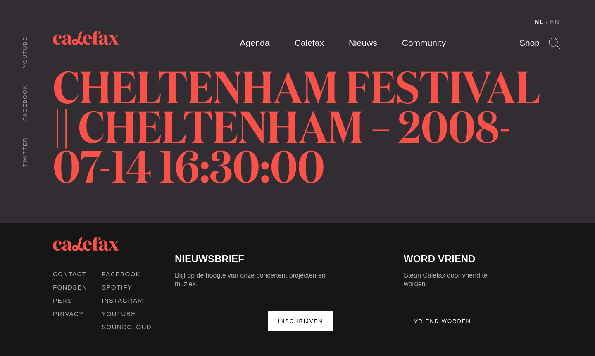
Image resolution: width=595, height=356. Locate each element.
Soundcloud (127, 326)
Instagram (122, 300)
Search (554, 43)
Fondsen (70, 287)
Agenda (254, 42)
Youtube (25, 52)
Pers (62, 300)
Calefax (309, 42)
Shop (529, 42)
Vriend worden (442, 321)
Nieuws (363, 42)
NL (539, 22)
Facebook (25, 103)
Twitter (25, 152)
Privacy (68, 313)
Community (424, 42)
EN (555, 22)
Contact (69, 274)
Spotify (117, 287)
